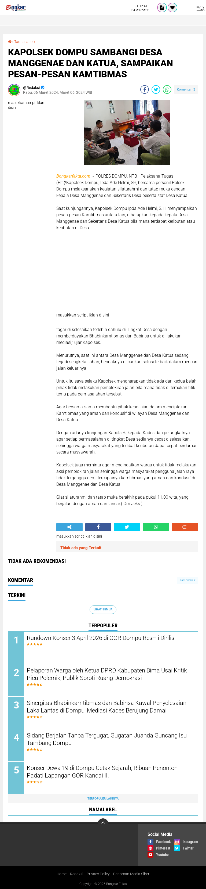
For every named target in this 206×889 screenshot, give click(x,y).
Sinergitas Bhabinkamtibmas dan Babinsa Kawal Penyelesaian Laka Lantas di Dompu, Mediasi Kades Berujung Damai (106, 707)
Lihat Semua (103, 609)
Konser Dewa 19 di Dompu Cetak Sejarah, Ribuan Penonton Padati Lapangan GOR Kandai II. (102, 772)
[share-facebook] (144, 89)
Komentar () (186, 89)
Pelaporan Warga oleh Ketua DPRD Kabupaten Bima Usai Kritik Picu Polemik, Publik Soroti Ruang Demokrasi (107, 674)
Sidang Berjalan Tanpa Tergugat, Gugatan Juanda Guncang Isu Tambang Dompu (107, 739)
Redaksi (76, 874)
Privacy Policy (98, 874)
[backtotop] (103, 823)
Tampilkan (187, 580)
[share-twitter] (156, 89)
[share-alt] (69, 527)
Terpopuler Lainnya (103, 798)
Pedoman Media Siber (131, 874)
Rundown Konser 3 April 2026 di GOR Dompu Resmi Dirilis (100, 638)
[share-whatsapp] (167, 89)
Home (62, 874)
